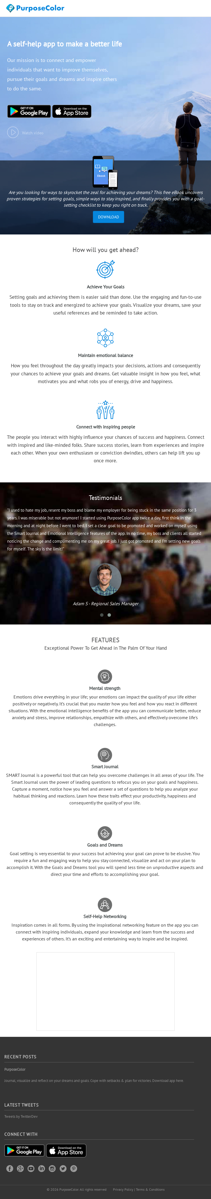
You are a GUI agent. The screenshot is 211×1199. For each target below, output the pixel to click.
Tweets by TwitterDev (21, 1116)
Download (108, 217)
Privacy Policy (123, 1189)
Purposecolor (36, 10)
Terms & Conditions (150, 1189)
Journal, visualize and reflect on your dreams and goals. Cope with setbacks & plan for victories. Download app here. (94, 1080)
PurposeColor (14, 1069)
